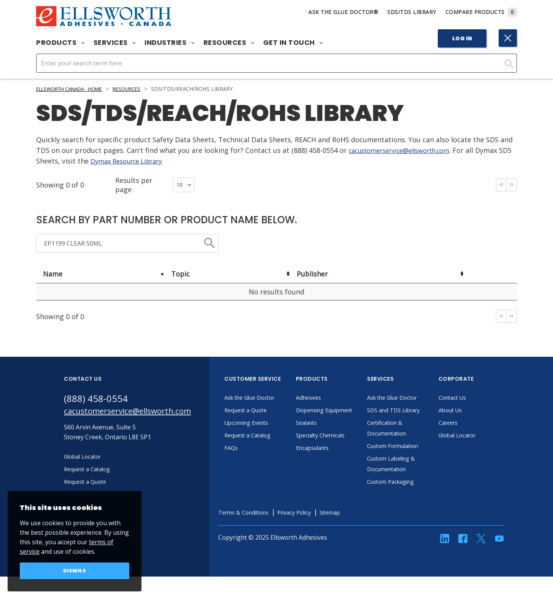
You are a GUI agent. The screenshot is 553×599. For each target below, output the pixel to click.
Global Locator (479, 436)
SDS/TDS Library (411, 12)
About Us (471, 411)
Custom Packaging (413, 493)
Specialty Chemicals (342, 447)
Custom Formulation (415, 458)
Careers (469, 424)
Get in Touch (293, 42)
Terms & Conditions (266, 524)
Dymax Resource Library (144, 160)
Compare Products (481, 12)
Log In (462, 38)
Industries (169, 42)
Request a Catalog (270, 436)
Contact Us (473, 399)
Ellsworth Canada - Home (74, 88)
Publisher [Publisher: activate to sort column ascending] (312, 273)
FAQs (251, 449)
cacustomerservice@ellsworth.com (406, 150)
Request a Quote (267, 411)
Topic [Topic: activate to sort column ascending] (180, 273)
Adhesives (329, 399)
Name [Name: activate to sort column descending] (52, 273)
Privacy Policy (322, 524)
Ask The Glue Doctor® (343, 12)
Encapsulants (334, 460)
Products (60, 42)
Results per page (154, 185)
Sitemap (361, 524)
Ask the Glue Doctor (272, 399)
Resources (228, 42)
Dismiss (75, 570)
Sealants (327, 435)
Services (115, 42)
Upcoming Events (269, 424)
